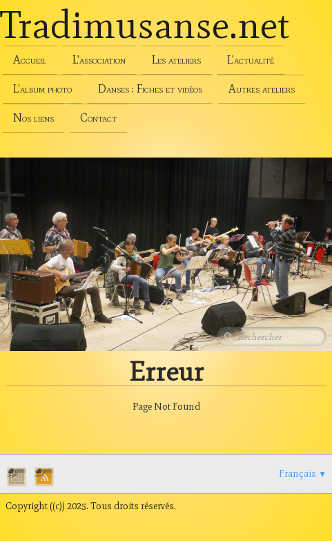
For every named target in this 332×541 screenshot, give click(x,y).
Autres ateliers (261, 88)
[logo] (145, 28)
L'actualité (250, 59)
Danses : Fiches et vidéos (150, 88)
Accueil (29, 59)
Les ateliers (176, 59)
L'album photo (42, 88)
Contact (98, 117)
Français (302, 474)
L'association (99, 59)
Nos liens (33, 117)
